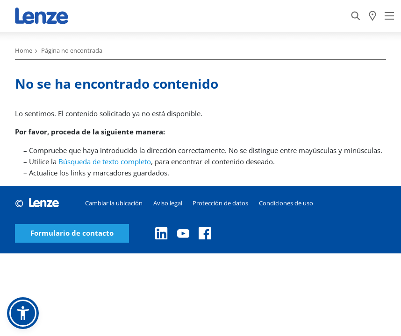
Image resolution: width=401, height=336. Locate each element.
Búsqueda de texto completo (104, 161)
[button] (22, 313)
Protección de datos (220, 203)
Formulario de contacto (72, 233)
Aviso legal (167, 203)
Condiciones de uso (286, 203)
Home (23, 50)
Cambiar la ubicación (114, 203)
